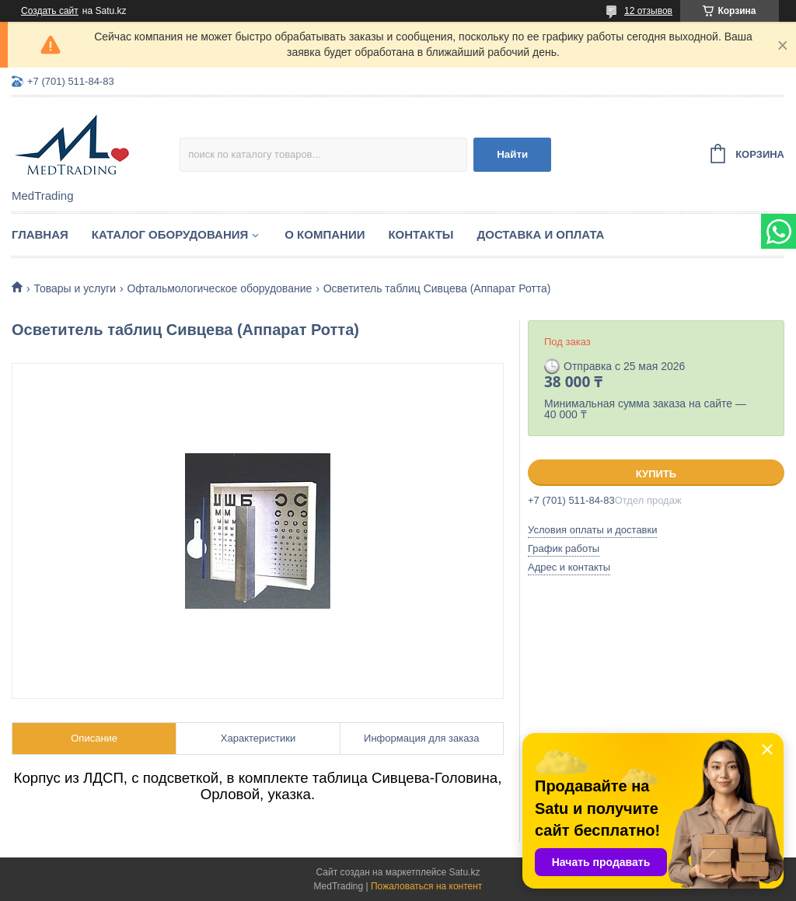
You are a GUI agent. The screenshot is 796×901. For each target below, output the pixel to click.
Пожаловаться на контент (426, 886)
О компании (325, 234)
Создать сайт (50, 10)
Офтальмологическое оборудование (219, 288)
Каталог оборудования (170, 234)
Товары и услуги (74, 288)
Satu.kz (464, 872)
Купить (656, 474)
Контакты (420, 234)
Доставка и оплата (541, 234)
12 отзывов (648, 10)
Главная (40, 234)
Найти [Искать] (512, 154)
